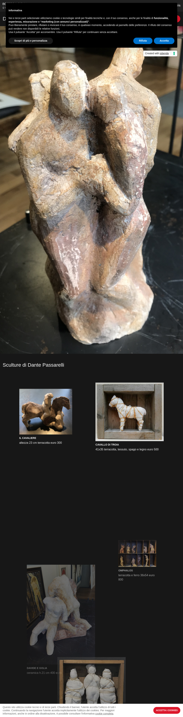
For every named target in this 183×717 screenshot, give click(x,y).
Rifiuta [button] (143, 40)
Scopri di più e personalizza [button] (30, 40)
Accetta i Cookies (167, 710)
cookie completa (104, 713)
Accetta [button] (164, 40)
